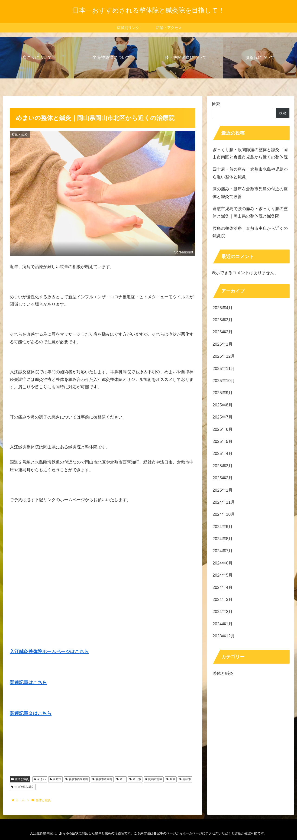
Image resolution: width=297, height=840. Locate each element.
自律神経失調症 (22, 786)
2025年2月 (222, 478)
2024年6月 (222, 563)
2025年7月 (222, 417)
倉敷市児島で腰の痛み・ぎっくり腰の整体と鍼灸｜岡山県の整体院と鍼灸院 (250, 212)
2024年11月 (224, 502)
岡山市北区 (153, 779)
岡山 (120, 779)
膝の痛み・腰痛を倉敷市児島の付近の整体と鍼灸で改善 (250, 193)
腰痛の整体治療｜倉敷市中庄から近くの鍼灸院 (250, 232)
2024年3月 (222, 599)
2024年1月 (222, 624)
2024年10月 (224, 514)
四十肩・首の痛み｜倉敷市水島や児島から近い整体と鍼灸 (250, 173)
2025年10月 (224, 380)
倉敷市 (55, 779)
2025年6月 (222, 429)
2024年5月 (222, 575)
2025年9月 (222, 392)
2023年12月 (224, 636)
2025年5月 (222, 441)
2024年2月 (222, 611)
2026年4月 (222, 307)
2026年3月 (222, 320)
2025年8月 (222, 405)
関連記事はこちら (28, 682)
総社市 (185, 779)
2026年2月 (222, 332)
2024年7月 (222, 550)
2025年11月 (224, 368)
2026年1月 (222, 344)
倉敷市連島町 (102, 779)
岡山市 (135, 779)
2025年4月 (222, 453)
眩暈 (170, 779)
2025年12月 (224, 356)
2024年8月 (222, 538)
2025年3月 (222, 466)
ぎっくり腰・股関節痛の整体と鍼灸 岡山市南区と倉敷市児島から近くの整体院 (250, 153)
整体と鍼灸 (20, 779)
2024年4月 (222, 587)
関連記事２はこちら (31, 713)
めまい (40, 779)
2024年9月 (222, 526)
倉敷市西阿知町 (76, 779)
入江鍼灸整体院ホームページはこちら (49, 651)
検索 (216, 104)
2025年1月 (222, 490)
